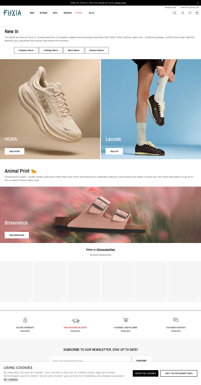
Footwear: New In (26, 50)
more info (75, 331)
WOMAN (43, 13)
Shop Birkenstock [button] (16, 235)
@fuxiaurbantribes (105, 250)
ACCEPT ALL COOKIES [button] (145, 373)
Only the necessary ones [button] (178, 373)
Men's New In (74, 50)
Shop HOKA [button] (14, 151)
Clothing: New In (51, 50)
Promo (78, 13)
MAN (32, 13)
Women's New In (97, 50)
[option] (98, 3)
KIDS (55, 13)
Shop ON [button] (114, 151)
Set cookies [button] (11, 379)
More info (25, 331)
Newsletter (170, 7)
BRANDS (68, 13)
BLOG (91, 13)
